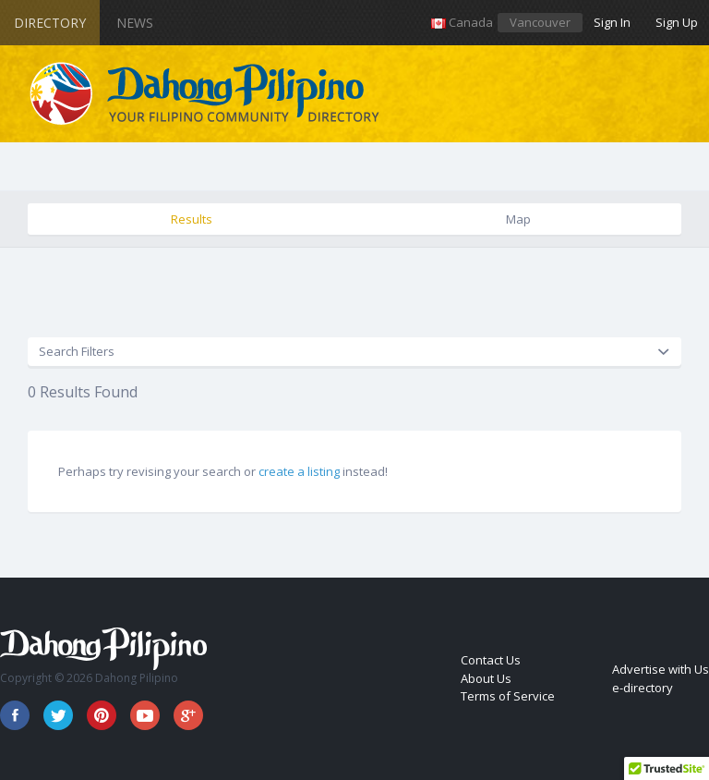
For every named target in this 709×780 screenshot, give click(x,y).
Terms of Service (508, 696)
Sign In (612, 22)
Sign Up (676, 22)
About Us (486, 678)
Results (191, 219)
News (134, 22)
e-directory (642, 687)
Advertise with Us (660, 669)
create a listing (299, 471)
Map (518, 219)
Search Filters (76, 351)
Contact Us (491, 660)
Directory (50, 22)
